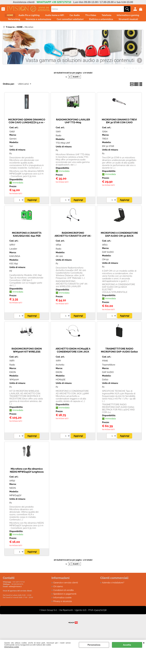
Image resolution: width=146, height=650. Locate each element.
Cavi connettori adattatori (116, 22)
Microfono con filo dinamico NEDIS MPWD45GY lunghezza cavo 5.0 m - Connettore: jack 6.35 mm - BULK (26, 483)
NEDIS (12, 498)
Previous (5, 58)
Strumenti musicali (89, 28)
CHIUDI (144, 642)
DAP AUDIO (108, 262)
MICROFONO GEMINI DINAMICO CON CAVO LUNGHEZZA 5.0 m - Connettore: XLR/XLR (26, 132)
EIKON (12, 382)
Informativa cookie (11, 647)
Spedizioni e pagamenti (64, 604)
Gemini (12, 148)
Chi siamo (58, 596)
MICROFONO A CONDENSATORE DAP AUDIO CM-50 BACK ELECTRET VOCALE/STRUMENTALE (119, 247)
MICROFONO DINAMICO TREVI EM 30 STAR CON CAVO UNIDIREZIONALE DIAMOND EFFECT (119, 134)
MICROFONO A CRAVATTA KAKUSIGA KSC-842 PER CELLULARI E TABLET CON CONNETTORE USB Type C (26, 247)
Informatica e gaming (28, 22)
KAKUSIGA (14, 266)
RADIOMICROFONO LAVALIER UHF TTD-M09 (73, 131)
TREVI (105, 148)
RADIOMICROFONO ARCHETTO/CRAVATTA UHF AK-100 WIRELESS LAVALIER (73, 246)
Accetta (127, 645)
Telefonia (128, 16)
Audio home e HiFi (67, 16)
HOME (16, 16)
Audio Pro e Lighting (38, 16)
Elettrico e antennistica (59, 28)
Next (141, 58)
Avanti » (76, 87)
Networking (54, 22)
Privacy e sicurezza (62, 611)
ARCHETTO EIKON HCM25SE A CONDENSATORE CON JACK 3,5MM (73, 361)
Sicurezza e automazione (81, 22)
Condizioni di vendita (63, 600)
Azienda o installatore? (113, 592)
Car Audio (90, 16)
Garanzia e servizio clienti (65, 592)
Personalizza (94, 645)
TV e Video (109, 16)
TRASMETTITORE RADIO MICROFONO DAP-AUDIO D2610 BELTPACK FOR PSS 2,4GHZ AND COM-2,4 (119, 363)
